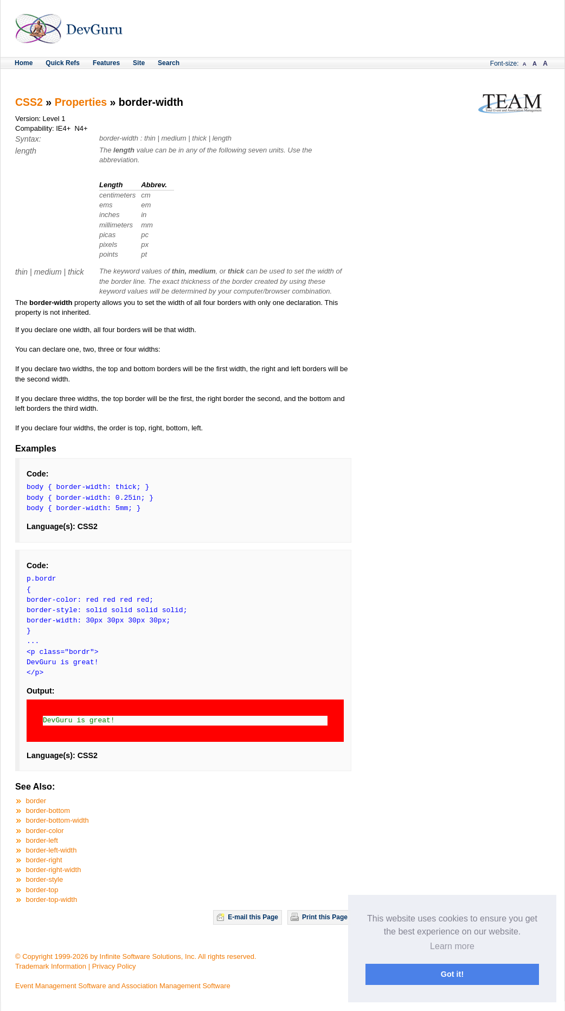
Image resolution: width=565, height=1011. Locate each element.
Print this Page (325, 917)
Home (24, 63)
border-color (45, 830)
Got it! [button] (452, 974)
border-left (42, 840)
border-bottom (48, 810)
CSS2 (29, 102)
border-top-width (52, 899)
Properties (81, 102)
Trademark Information (50, 966)
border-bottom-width (57, 820)
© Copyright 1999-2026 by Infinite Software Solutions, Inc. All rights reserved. (135, 956)
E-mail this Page (253, 917)
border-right (44, 860)
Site (139, 63)
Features (106, 63)
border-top (42, 890)
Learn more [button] (452, 946)
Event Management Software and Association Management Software (122, 986)
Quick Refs (63, 63)
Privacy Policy (114, 966)
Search (168, 63)
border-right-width (53, 870)
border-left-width (51, 850)
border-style (44, 879)
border (36, 801)
